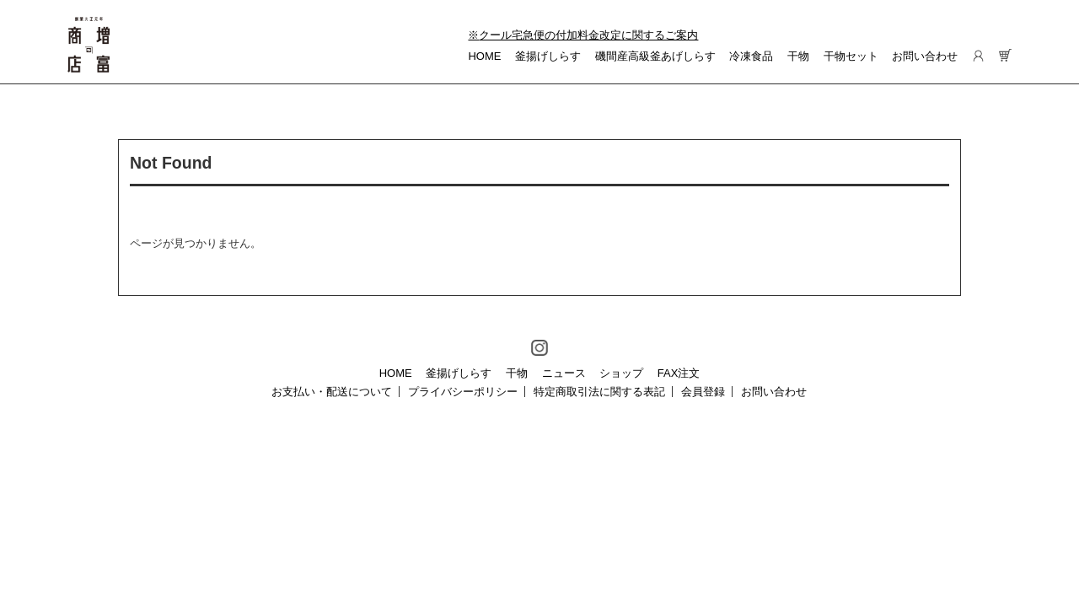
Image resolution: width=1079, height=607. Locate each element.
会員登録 (703, 391)
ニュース (564, 373)
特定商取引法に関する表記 (599, 391)
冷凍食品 (751, 56)
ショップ (621, 373)
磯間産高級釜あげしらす (655, 56)
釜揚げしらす (548, 56)
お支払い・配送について (331, 391)
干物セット (851, 56)
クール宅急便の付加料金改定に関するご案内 (588, 35)
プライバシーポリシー (463, 391)
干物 (798, 56)
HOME (484, 56)
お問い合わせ (925, 56)
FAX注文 (679, 373)
